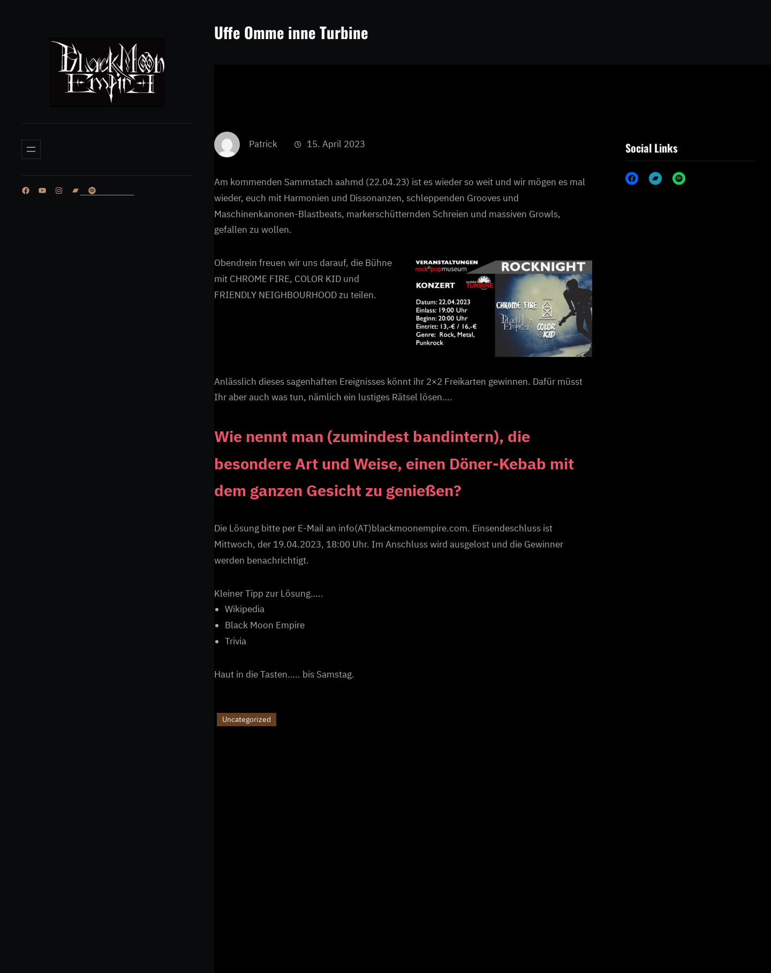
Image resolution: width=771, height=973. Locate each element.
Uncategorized (246, 755)
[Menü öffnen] (31, 149)
